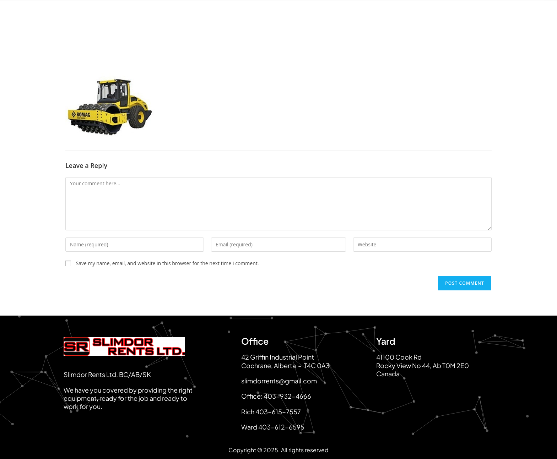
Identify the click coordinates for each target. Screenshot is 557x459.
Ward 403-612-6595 (272, 427)
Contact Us (481, 40)
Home (155, 40)
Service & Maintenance (413, 40)
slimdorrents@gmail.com (279, 381)
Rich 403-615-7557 (271, 412)
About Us (197, 40)
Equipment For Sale (334, 40)
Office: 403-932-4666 (276, 396)
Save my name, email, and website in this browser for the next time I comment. (167, 263)
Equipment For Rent (258, 40)
